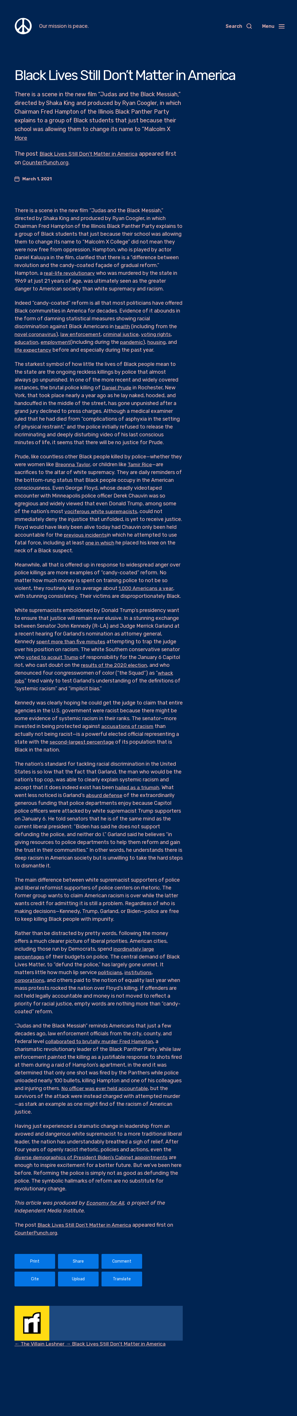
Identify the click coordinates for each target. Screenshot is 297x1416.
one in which (100, 542)
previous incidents (86, 534)
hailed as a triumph (137, 787)
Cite (35, 1278)
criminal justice (122, 334)
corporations (30, 979)
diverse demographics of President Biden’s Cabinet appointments (94, 1157)
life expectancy (33, 349)
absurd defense (105, 795)
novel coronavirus (36, 334)
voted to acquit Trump (53, 657)
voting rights (158, 334)
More (21, 137)
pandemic (133, 342)
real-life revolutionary (70, 273)
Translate (122, 1278)
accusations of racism (128, 726)
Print (34, 1260)
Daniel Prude (117, 387)
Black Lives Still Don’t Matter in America (91, 153)
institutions (139, 972)
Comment (121, 1260)
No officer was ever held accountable (105, 1088)
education (27, 342)
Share (78, 1260)
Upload (78, 1278)
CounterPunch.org (59, 162)
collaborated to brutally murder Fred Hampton (101, 1041)
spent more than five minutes (71, 641)
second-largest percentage (82, 741)
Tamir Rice (140, 464)
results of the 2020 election (114, 665)
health (122, 326)
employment (56, 342)
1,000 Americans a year (146, 588)
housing (159, 342)
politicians (110, 972)
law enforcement (81, 334)
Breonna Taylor (73, 464)
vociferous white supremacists (101, 511)
